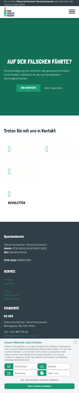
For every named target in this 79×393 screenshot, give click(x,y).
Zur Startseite (28, 87)
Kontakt (9, 283)
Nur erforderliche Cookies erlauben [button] (39, 380)
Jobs (7, 291)
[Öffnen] (72, 11)
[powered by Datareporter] (75, 344)
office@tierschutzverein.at (21, 335)
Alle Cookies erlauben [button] (39, 386)
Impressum (11, 295)
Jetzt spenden (53, 88)
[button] (21, 366)
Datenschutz (12, 298)
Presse (8, 279)
